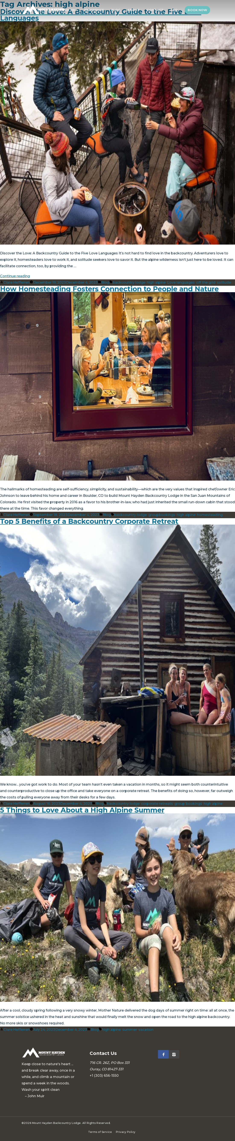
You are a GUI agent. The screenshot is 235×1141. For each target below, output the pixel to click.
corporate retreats (157, 804)
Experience (98, 10)
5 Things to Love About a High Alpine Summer (82, 810)
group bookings (188, 804)
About (136, 10)
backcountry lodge (129, 282)
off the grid (205, 282)
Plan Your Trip (68, 10)
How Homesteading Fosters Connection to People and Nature (109, 289)
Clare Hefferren (16, 282)
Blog (118, 10)
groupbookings (161, 515)
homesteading (210, 515)
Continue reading (15, 276)
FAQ (175, 10)
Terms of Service (100, 1132)
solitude (224, 282)
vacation (146, 1030)
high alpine (156, 282)
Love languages (181, 282)
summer (129, 1030)
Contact (156, 10)
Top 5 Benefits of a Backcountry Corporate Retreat (89, 521)
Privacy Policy (126, 1132)
